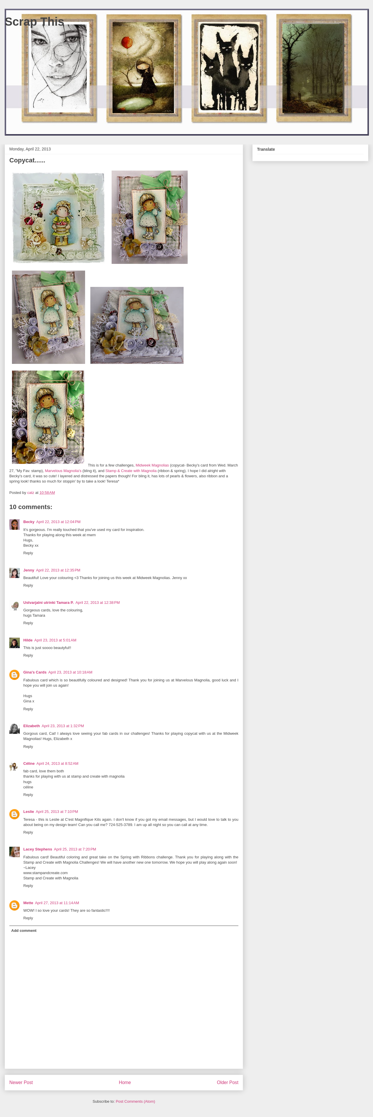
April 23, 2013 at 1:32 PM (63, 726)
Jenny (28, 570)
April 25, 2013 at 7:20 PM (75, 849)
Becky (28, 522)
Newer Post (21, 1082)
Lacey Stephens (37, 849)
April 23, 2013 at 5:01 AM (55, 640)
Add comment (24, 930)
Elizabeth (31, 726)
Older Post (227, 1082)
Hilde (28, 640)
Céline (29, 763)
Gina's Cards (35, 672)
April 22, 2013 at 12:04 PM (58, 522)
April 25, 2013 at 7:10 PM (57, 811)
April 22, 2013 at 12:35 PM (58, 570)
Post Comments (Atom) (135, 1101)
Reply (28, 553)
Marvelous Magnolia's (63, 471)
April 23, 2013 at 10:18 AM (70, 672)
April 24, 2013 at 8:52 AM (57, 763)
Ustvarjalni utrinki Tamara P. (48, 602)
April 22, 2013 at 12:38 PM (97, 602)
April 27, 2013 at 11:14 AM (57, 903)
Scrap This (34, 21)
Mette (28, 903)
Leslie (28, 811)
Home (125, 1082)
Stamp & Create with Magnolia (131, 471)
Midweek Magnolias (153, 465)
